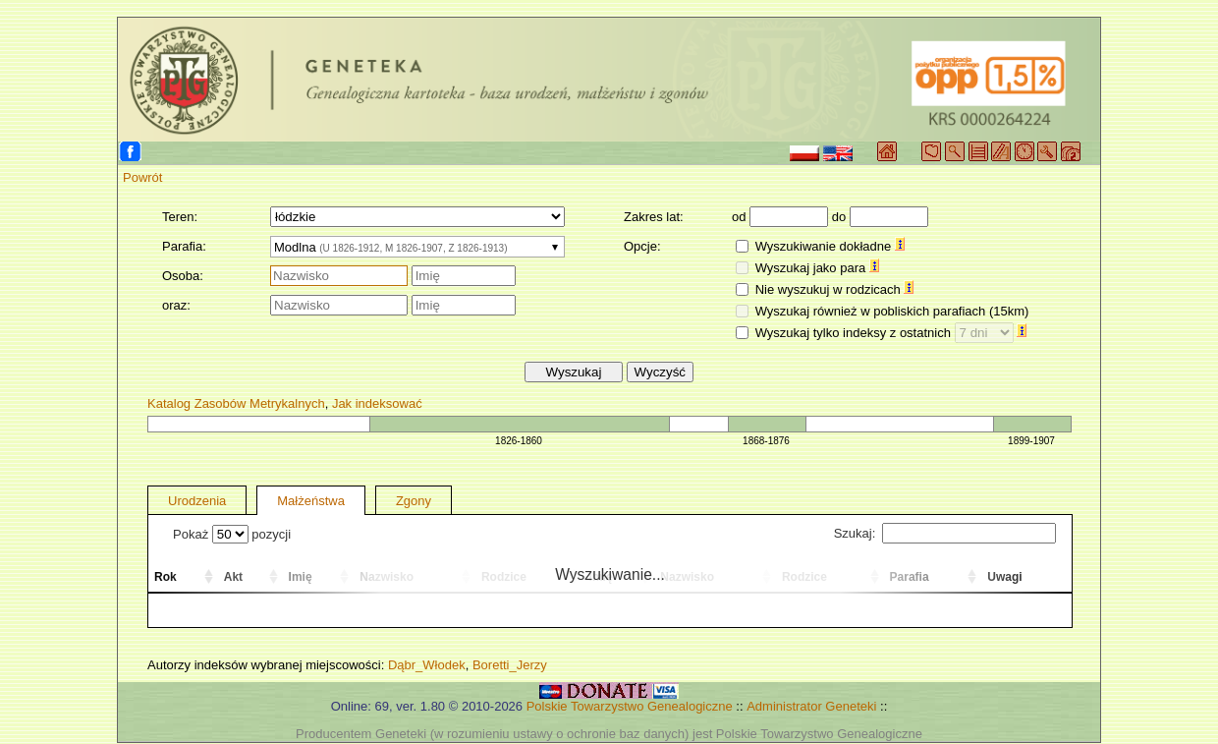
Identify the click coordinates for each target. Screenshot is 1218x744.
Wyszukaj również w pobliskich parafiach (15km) (892, 311)
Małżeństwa (311, 500)
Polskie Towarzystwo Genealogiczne (629, 706)
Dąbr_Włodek (427, 665)
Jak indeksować (377, 403)
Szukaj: (945, 533)
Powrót (142, 177)
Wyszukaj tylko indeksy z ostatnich (891, 332)
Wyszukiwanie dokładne (830, 246)
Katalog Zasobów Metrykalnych (236, 403)
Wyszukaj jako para (817, 267)
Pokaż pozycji (232, 534)
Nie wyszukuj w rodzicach (834, 289)
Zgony (413, 500)
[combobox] (417, 247)
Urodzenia (197, 500)
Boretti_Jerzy (509, 665)
